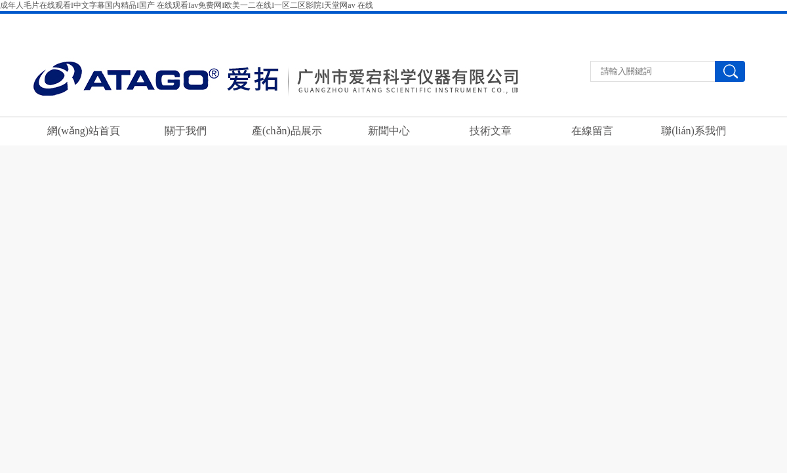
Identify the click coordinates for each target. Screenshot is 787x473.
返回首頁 (620, 22)
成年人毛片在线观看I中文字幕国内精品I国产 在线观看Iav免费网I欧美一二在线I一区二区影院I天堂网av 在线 (186, 5)
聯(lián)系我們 (669, 22)
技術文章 (491, 130)
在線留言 (719, 22)
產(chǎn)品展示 (287, 130)
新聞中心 (389, 130)
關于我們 (186, 130)
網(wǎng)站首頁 (83, 130)
